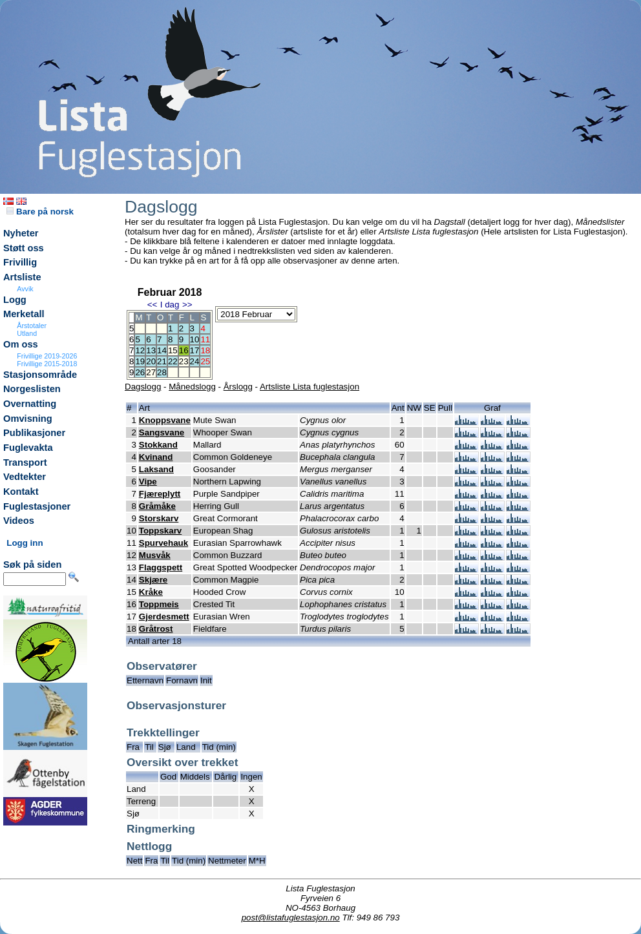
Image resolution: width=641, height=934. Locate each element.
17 (195, 350)
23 (184, 361)
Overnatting (29, 404)
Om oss (20, 344)
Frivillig (20, 262)
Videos (18, 520)
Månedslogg (192, 386)
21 (162, 361)
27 (151, 372)
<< (152, 304)
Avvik (25, 289)
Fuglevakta (28, 447)
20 (151, 361)
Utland (27, 333)
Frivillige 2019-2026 (47, 356)
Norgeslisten (32, 389)
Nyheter (21, 233)
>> (187, 304)
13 (151, 350)
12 (140, 350)
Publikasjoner (34, 433)
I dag (170, 304)
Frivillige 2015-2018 (47, 364)
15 (173, 350)
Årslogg (238, 386)
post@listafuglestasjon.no (291, 917)
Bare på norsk (40, 211)
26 (140, 372)
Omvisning (27, 418)
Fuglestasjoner (36, 506)
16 (184, 350)
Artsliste (22, 277)
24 (195, 361)
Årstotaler (32, 325)
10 (195, 339)
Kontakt (21, 491)
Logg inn (24, 543)
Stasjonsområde (40, 374)
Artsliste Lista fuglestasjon (309, 386)
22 (173, 361)
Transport (25, 462)
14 (162, 350)
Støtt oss (23, 248)
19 (140, 361)
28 (162, 372)
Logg (14, 300)
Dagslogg (143, 386)
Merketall (24, 314)
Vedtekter (24, 477)
